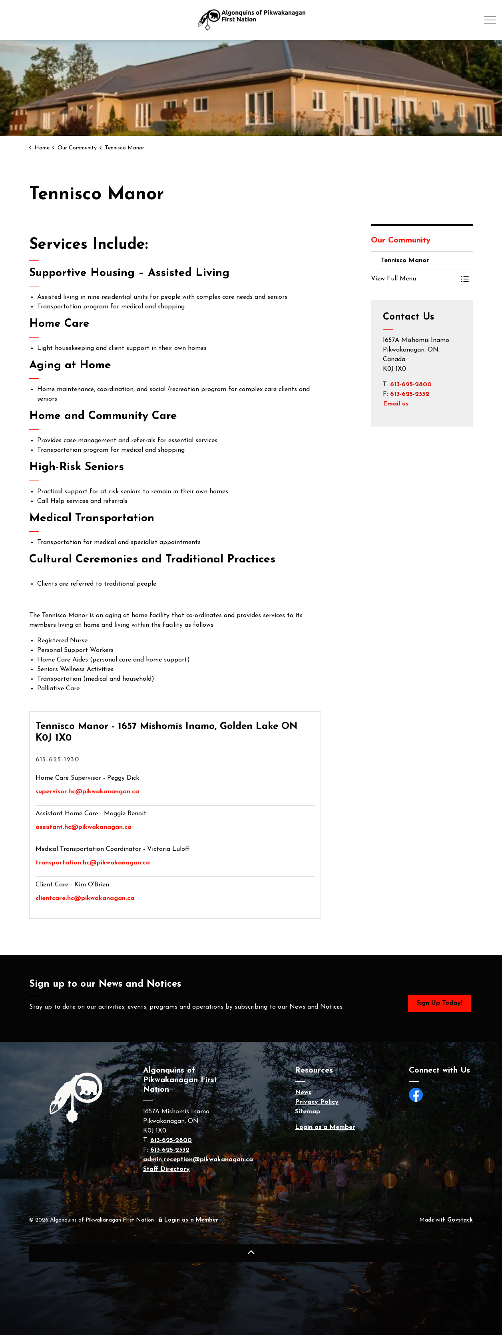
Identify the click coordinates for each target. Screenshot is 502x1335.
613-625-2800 (411, 384)
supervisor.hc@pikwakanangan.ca (87, 792)
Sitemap (307, 1112)
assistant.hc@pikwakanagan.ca (83, 827)
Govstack (460, 1220)
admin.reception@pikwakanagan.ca (198, 1159)
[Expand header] (490, 20)
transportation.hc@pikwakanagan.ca (93, 863)
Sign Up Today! (439, 1003)
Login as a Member (325, 1127)
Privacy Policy (317, 1102)
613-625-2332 (409, 394)
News (303, 1092)
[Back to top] (251, 1253)
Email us (395, 404)
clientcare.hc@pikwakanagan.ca (85, 898)
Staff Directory (166, 1169)
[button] (414, 279)
